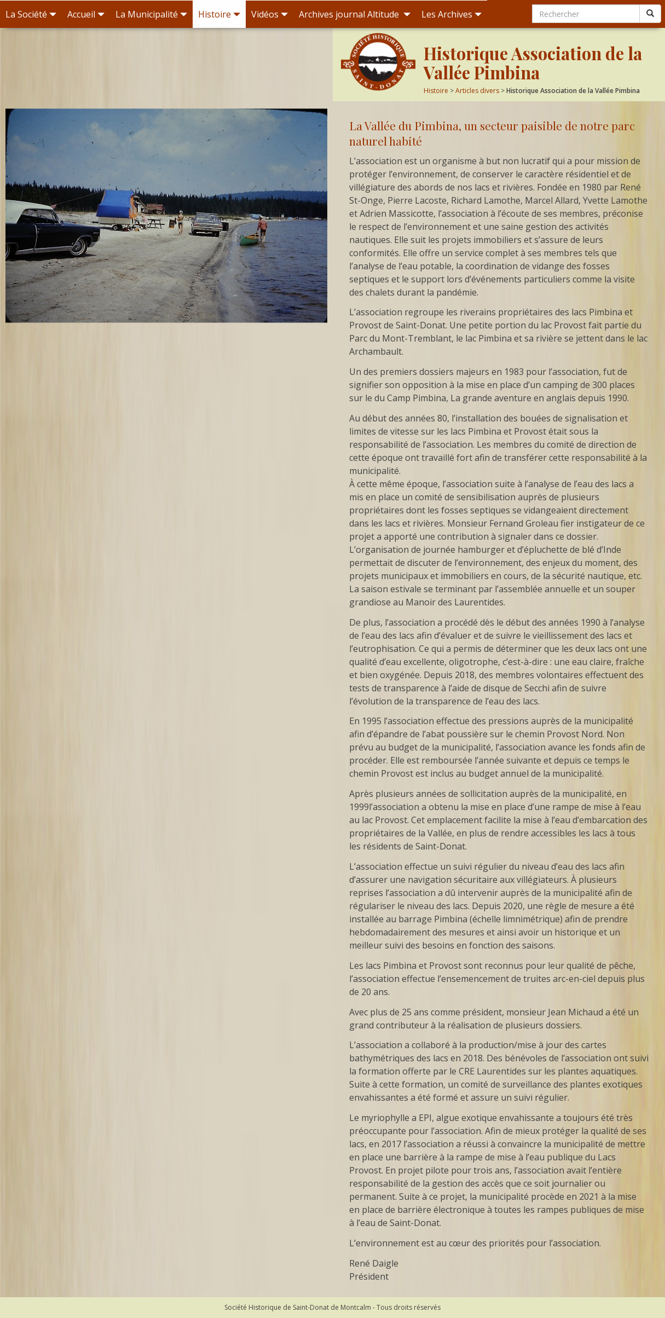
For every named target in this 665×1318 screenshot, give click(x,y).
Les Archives (451, 14)
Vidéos (269, 14)
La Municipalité (151, 14)
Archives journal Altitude (354, 14)
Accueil (86, 14)
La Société (30, 14)
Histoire (219, 14)
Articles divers (477, 90)
